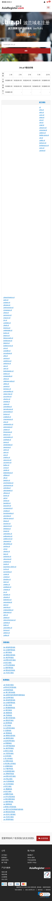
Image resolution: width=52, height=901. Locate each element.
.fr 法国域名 (7, 730)
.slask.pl (6, 325)
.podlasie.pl (7, 587)
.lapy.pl (5, 554)
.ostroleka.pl (7, 406)
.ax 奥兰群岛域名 (9, 692)
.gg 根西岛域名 (8, 738)
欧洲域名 (6, 680)
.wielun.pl (6, 633)
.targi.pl (5, 605)
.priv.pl (5, 348)
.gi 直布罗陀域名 (9, 741)
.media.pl (6, 511)
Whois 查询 (31, 857)
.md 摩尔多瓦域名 (9, 660)
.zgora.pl (6, 404)
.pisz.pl (5, 422)
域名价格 (4, 874)
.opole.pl (6, 470)
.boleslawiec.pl (8, 371)
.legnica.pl (6, 328)
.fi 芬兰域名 (7, 725)
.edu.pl (41, 112)
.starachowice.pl (9, 297)
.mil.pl (5, 549)
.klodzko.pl (7, 579)
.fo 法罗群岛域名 (9, 728)
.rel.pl (41, 138)
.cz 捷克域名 (7, 652)
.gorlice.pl (6, 546)
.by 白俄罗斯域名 (9, 650)
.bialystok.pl (7, 612)
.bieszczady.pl (8, 338)
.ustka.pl (6, 635)
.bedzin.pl (6, 480)
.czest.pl (6, 574)
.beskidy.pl (6, 503)
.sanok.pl (6, 386)
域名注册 (4, 872)
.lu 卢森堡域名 (8, 768)
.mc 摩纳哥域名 (8, 774)
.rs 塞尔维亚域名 (9, 799)
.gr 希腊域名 (7, 743)
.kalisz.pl (6, 465)
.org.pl (41, 120)
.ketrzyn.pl (6, 434)
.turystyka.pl (7, 572)
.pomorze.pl (7, 315)
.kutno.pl (6, 333)
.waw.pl (41, 117)
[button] (7, 2)
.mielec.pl (6, 584)
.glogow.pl (6, 305)
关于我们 (4, 855)
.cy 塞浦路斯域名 (9, 708)
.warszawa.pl (7, 427)
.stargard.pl (7, 541)
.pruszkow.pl (7, 353)
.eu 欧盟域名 (7, 723)
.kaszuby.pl (7, 506)
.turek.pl (6, 564)
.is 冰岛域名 (7, 756)
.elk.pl (5, 478)
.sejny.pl (6, 450)
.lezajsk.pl (6, 594)
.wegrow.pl (7, 447)
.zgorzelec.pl (7, 628)
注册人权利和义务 (30, 889)
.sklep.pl (6, 384)
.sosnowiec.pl (8, 437)
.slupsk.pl (6, 597)
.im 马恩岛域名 (8, 753)
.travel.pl (6, 531)
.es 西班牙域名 (8, 720)
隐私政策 (48, 889)
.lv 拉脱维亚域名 (9, 771)
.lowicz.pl (6, 374)
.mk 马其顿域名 (8, 781)
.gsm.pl (5, 368)
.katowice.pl (7, 600)
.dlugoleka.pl (7, 544)
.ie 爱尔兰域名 (8, 751)
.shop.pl (6, 312)
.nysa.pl (6, 468)
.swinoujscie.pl (8, 307)
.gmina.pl (6, 358)
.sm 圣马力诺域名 (9, 814)
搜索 (26, 51)
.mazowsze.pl (8, 419)
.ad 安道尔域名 (8, 685)
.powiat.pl (6, 401)
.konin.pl (6, 495)
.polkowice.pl (7, 536)
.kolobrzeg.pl (7, 340)
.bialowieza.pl (8, 473)
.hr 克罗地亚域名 (9, 746)
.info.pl (41, 110)
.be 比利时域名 (8, 697)
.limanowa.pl (7, 432)
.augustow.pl (7, 602)
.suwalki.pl (6, 351)
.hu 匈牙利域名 (8, 657)
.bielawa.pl (7, 528)
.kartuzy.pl (42, 143)
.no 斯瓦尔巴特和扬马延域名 (13, 809)
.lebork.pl (6, 343)
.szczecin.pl (7, 462)
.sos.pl (5, 455)
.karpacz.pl (7, 389)
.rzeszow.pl (43, 130)
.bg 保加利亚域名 (9, 647)
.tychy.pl (6, 569)
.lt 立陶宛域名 (8, 766)
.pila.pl (5, 356)
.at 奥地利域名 (8, 690)
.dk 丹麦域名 (7, 715)
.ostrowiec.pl (7, 534)
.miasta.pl (6, 589)
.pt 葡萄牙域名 (8, 794)
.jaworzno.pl (7, 526)
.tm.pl (5, 320)
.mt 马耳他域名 (8, 784)
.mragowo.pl (7, 310)
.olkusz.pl (6, 493)
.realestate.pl (7, 330)
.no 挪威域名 (7, 789)
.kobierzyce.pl (8, 346)
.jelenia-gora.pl (8, 518)
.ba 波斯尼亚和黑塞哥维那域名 (14, 695)
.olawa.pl (6, 617)
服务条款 (40, 889)
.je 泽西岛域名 (8, 761)
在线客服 (43, 838)
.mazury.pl (6, 318)
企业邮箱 (4, 877)
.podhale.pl (7, 440)
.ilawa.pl (6, 521)
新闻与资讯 (4, 860)
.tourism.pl (6, 523)
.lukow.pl (6, 500)
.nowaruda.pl (7, 376)
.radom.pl (42, 133)
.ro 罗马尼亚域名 (9, 665)
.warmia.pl (6, 607)
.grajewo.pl (7, 562)
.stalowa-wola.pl (8, 381)
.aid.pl (5, 498)
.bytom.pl (6, 414)
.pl (40, 107)
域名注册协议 (18, 889)
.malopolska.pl (8, 610)
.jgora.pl (6, 442)
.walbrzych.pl (7, 539)
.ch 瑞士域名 (7, 705)
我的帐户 (30, 855)
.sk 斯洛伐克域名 (9, 670)
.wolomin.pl (7, 556)
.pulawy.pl (6, 302)
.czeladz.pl (7, 323)
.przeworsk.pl (7, 508)
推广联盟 (4, 862)
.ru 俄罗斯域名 (8, 668)
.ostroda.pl (7, 488)
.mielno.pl (6, 457)
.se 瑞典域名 (7, 804)
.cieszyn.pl (43, 128)
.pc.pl (5, 592)
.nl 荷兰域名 (7, 786)
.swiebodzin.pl (8, 424)
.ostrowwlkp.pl (8, 391)
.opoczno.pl (7, 460)
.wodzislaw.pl (7, 445)
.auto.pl (5, 300)
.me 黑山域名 (8, 779)
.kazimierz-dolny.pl (9, 567)
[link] (44, 895)
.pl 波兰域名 (7, 662)
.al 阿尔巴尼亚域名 (9, 687)
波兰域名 (42, 102)
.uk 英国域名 (7, 733)
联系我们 (4, 857)
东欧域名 (6, 642)
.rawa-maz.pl (7, 394)
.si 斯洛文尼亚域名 (9, 807)
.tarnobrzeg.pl (8, 409)
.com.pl (41, 115)
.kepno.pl (6, 335)
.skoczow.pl (7, 559)
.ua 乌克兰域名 (8, 673)
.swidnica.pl (7, 361)
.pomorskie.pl (8, 412)
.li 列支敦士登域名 (9, 763)
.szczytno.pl (7, 396)
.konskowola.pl (8, 513)
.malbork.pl (7, 417)
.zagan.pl (6, 429)
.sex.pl (5, 366)
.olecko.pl (6, 551)
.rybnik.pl (6, 577)
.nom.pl (41, 148)
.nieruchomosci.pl (9, 620)
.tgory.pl (6, 582)
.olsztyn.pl (6, 399)
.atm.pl (5, 615)
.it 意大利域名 (8, 758)
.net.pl (41, 122)
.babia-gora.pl (44, 135)
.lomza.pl (6, 630)
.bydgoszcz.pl (44, 145)
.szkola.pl (6, 622)
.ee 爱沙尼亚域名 (9, 718)
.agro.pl (5, 452)
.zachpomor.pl (8, 485)
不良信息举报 (31, 860)
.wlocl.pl (6, 379)
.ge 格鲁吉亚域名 (9, 655)
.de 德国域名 (7, 713)
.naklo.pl (42, 140)
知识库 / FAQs (31, 862)
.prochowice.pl (8, 483)
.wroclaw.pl (7, 516)
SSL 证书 (4, 879)
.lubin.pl (6, 625)
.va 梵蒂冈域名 (8, 819)
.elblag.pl (6, 475)
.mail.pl (41, 125)
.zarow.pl (42, 150)
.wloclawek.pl (7, 490)
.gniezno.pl (7, 363)
